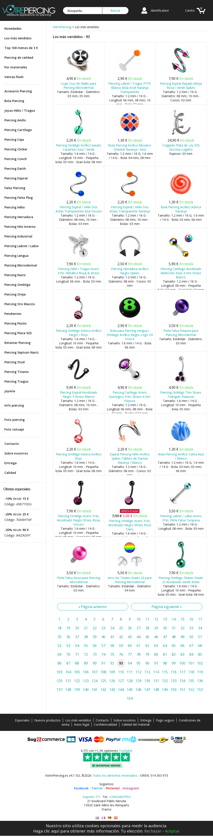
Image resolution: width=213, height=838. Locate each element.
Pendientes (12, 314)
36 (68, 636)
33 (191, 628)
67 (191, 645)
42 (121, 636)
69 (59, 654)
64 (165, 645)
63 (156, 645)
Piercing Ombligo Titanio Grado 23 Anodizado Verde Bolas (181, 580)
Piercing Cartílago (18, 130)
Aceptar (172, 831)
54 (77, 645)
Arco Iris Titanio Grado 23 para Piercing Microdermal (130, 580)
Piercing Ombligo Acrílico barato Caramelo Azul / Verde (78, 147)
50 (191, 636)
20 (77, 628)
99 (174, 663)
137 (59, 689)
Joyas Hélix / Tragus (19, 110)
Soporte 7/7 (91, 797)
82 (174, 654)
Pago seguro (165, 720)
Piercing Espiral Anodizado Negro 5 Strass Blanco (78, 394)
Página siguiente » (167, 606)
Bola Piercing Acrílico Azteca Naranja (181, 209)
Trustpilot (125, 751)
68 (200, 645)
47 (165, 636)
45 (147, 636)
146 (138, 689)
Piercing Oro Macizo (19, 304)
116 (174, 672)
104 (68, 672)
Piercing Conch (15, 159)
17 (200, 619)
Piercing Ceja (14, 139)
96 (147, 663)
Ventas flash (13, 77)
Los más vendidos (17, 38)
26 (130, 628)
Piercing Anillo (15, 120)
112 (138, 672)
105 (77, 672)
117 (182, 672)
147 (147, 689)
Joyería (9, 391)
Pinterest (113, 788)
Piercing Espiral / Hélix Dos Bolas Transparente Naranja (130, 209)
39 (95, 636)
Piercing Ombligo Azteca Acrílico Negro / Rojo (78, 333)
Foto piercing (14, 420)
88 (77, 663)
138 (68, 689)
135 (191, 680)
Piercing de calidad (18, 57)
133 (174, 680)
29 (156, 628)
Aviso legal (81, 724)
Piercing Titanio (16, 372)
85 (200, 654)
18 (59, 628)
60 (130, 645)
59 (121, 645)
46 (156, 636)
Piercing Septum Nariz (21, 352)
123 (86, 680)
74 (103, 654)
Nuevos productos (47, 720)
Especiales (22, 720)
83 (182, 654)
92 (112, 663)
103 (59, 672)
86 (59, 663)
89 (86, 663)
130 (147, 680)
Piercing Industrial (18, 236)
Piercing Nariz (15, 275)
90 (95, 663)
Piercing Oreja (15, 294)
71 (77, 654)
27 (139, 628)
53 (68, 645)
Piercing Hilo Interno (20, 227)
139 (77, 689)
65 (174, 645)
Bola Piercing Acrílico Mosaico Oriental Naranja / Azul (129, 147)
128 (130, 680)
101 (191, 663)
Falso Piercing (14, 188)
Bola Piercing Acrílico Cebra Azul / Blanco (181, 456)
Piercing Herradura (18, 217)
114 (156, 672)
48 (174, 636)
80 (156, 654)
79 (147, 654)
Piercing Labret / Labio (21, 246)
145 (130, 689)
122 (77, 680)
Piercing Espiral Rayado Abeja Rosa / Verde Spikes (181, 85)
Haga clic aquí (46, 831)
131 (156, 680)
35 (59, 636)
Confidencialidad (105, 724)
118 (191, 672)
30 (165, 628)
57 (103, 645)
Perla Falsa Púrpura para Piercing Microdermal (180, 333)
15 (182, 619)
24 (112, 628)
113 (147, 672)
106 (86, 672)
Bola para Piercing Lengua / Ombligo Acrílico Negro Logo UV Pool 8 (130, 335)
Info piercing (14, 405)
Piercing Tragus (16, 381)
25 (121, 628)
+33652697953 (119, 797)
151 (182, 689)
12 (156, 619)
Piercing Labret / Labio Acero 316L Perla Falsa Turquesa (181, 518)
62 (147, 645)
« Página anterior (92, 606)
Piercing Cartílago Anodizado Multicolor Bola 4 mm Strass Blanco (181, 273)
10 (139, 619)
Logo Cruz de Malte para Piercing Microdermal (78, 85)
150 (174, 689)
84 (191, 654)
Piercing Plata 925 (18, 333)
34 (200, 628)
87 (68, 663)
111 (130, 672)
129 (138, 680)
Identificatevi (160, 10)
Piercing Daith (15, 168)
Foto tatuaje (14, 429)
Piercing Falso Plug (18, 197)
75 (112, 654)
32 (182, 628)
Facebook (81, 788)
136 (200, 680)
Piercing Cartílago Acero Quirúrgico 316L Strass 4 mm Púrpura (129, 396)
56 (95, 645)
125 (103, 680)
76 (121, 654)
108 (103, 672)
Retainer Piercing (17, 343)
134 (182, 680)
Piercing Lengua (16, 256)
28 (147, 628)
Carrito (190, 10)
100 (182, 663)
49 (182, 636)
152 (191, 689)
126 (112, 680)
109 (112, 672)
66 (182, 645)
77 (130, 654)
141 (94, 689)
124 (94, 680)
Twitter (97, 788)
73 (95, 654)
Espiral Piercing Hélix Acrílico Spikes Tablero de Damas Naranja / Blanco (130, 458)
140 (86, 689)
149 (165, 689)
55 (86, 645)
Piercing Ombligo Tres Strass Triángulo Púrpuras (180, 394)
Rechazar (152, 831)
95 (139, 663)
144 (121, 689)
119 (200, 672)
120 (59, 680)
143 (112, 689)
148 (156, 689)
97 (156, 663)
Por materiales (15, 67)
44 (139, 636)
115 (165, 672)
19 (68, 628)
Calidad (10, 473)
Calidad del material (136, 724)
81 (165, 654)
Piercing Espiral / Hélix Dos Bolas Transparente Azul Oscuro (79, 209)
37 (77, 636)
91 (103, 663)
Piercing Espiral (16, 178)
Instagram (131, 788)
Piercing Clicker (15, 149)
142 (103, 689)
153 (200, 689)
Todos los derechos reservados (114, 775)
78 (139, 654)
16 (191, 619)
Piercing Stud (14, 362)
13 (165, 619)
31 (174, 628)
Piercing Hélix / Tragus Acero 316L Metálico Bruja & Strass (78, 271)
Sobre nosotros (16, 453)
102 (200, 663)
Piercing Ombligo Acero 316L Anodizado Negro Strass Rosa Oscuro (78, 520)
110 (121, 672)
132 (165, 680)
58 (112, 645)
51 (200, 636)
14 (174, 619)
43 (130, 636)
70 (68, 654)
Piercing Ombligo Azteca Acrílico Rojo (78, 456)
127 (121, 680)
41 (112, 636)
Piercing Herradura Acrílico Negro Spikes (129, 271)
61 (139, 645)
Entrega (10, 463)
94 (130, 663)
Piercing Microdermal (20, 265)
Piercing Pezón (15, 323)
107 (94, 672)
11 (147, 619)
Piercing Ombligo (17, 285)
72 (86, 654)
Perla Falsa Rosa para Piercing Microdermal (78, 580)
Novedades (12, 28)
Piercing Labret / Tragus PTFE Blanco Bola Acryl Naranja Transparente (129, 87)
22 (95, 628)
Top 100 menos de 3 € (21, 48)
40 (103, 636)
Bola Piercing (14, 101)
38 (86, 636)
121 (68, 680)
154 (130, 698)
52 (59, 645)
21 (86, 628)
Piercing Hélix (14, 207)
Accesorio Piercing (18, 91)
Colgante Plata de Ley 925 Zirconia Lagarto (181, 147)
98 (165, 663)
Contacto (11, 444)
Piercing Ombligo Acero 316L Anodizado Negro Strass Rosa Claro (129, 525)
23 (103, 628)
